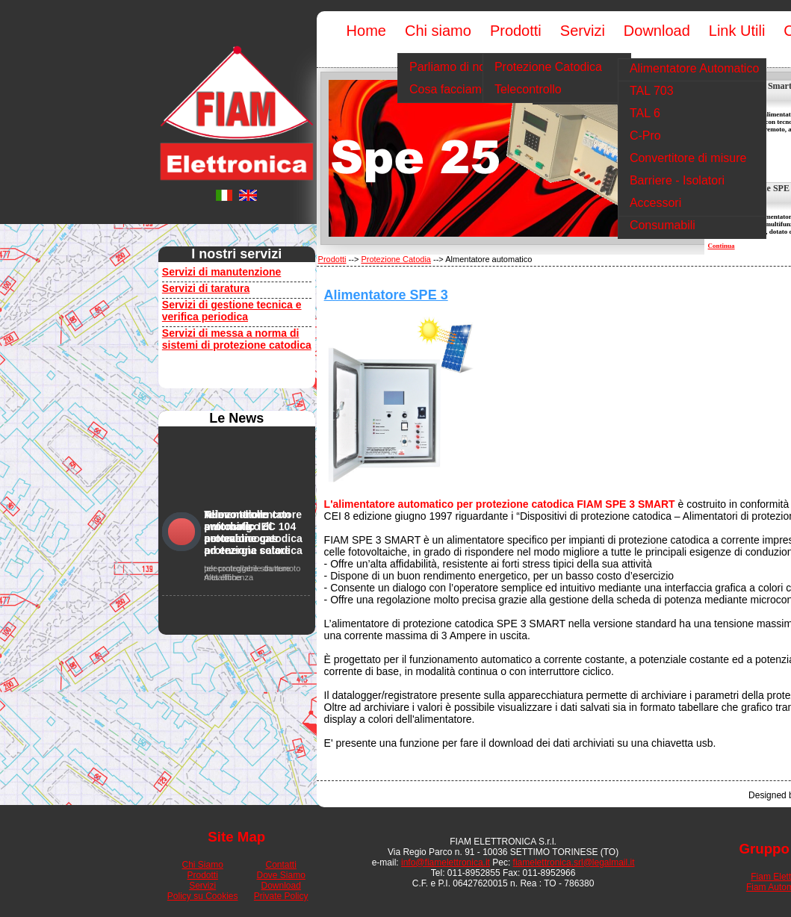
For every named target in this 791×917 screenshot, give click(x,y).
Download (281, 885)
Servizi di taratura (206, 288)
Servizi (202, 885)
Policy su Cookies (202, 896)
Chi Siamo (202, 865)
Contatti (281, 865)
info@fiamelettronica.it (445, 862)
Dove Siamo (281, 875)
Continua (721, 245)
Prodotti (332, 259)
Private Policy (281, 896)
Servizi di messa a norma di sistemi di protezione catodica (236, 339)
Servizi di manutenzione (221, 272)
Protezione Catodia (396, 259)
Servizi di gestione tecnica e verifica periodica (232, 311)
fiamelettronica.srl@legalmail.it (574, 862)
